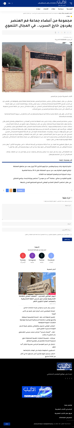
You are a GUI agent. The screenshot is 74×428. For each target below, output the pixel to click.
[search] (12, 3)
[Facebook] (51, 258)
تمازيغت (52, 294)
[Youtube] (22, 258)
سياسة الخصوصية (48, 423)
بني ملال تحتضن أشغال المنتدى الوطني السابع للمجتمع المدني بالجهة (45, 182)
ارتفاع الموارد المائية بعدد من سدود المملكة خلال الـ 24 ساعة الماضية (46, 170)
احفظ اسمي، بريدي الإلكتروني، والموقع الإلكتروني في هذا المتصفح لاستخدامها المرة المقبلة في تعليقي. (47, 234)
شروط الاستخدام (38, 423)
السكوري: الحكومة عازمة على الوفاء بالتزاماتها (39, 350)
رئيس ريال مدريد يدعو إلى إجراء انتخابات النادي (39, 308)
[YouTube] (67, 378)
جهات (68, 16)
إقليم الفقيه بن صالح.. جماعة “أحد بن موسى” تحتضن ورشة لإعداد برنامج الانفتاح (42, 178)
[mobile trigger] (70, 3)
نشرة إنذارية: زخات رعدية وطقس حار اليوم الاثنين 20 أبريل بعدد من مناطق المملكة (42, 166)
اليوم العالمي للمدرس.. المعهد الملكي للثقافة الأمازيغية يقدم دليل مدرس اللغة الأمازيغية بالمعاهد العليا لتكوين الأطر (37, 299)
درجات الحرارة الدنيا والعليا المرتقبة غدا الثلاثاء (55, 174)
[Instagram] (32, 258)
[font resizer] (9, 3)
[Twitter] (41, 258)
